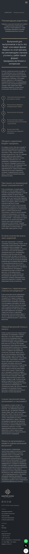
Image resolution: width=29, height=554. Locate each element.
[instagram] (5, 502)
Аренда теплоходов (6, 515)
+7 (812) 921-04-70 (6, 535)
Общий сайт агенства (6, 533)
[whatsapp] (8, 502)
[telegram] (10, 502)
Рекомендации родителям (18, 12)
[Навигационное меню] (26, 2)
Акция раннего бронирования (8, 517)
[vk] (2, 502)
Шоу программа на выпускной (8, 513)
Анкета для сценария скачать (8, 519)
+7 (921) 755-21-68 (6, 537)
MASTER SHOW (8, 12)
